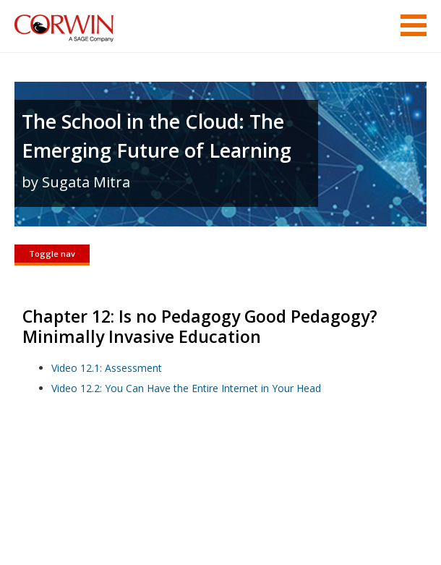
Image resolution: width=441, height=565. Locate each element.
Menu (414, 25)
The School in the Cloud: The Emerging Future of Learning (156, 135)
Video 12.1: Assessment (106, 368)
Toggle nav (52, 253)
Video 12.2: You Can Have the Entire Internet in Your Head (186, 388)
